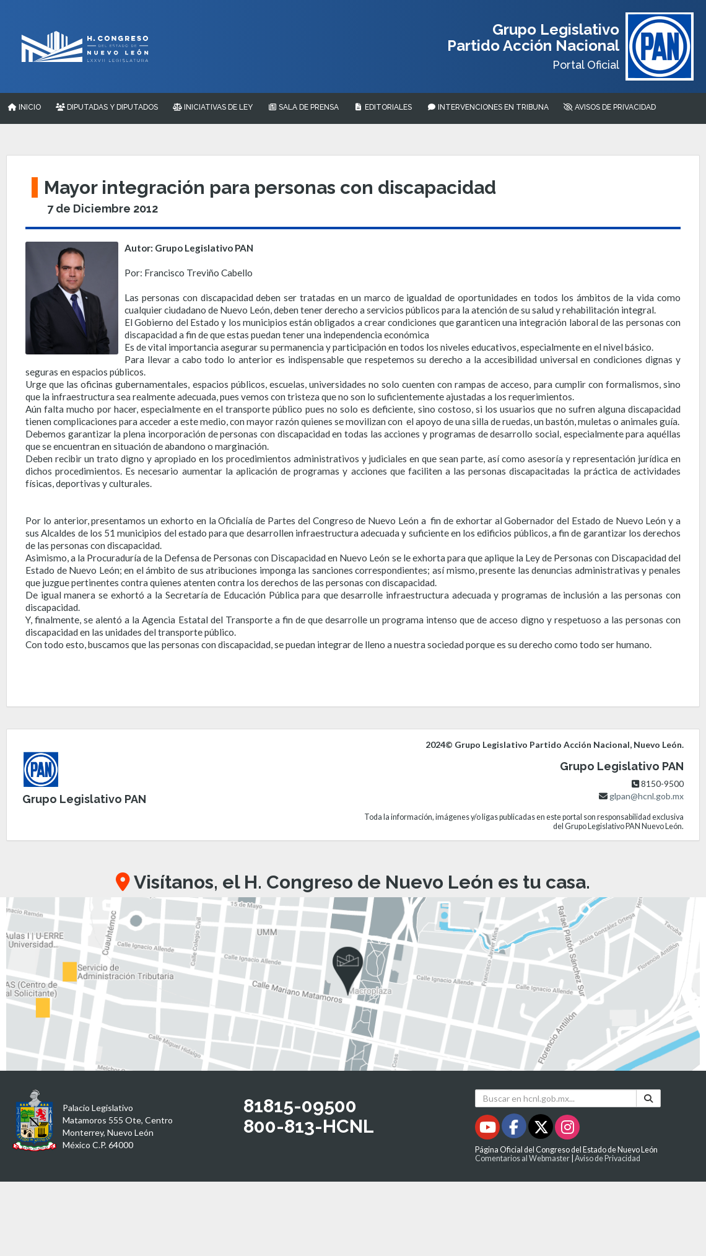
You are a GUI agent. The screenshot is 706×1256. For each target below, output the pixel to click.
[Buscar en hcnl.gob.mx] (556, 1098)
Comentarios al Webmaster (522, 1158)
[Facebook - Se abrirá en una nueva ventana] (515, 1129)
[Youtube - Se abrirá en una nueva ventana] (488, 1129)
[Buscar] (648, 1098)
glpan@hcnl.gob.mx (646, 796)
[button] (353, 984)
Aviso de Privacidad (607, 1158)
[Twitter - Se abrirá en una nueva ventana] (541, 1129)
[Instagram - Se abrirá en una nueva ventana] (567, 1129)
